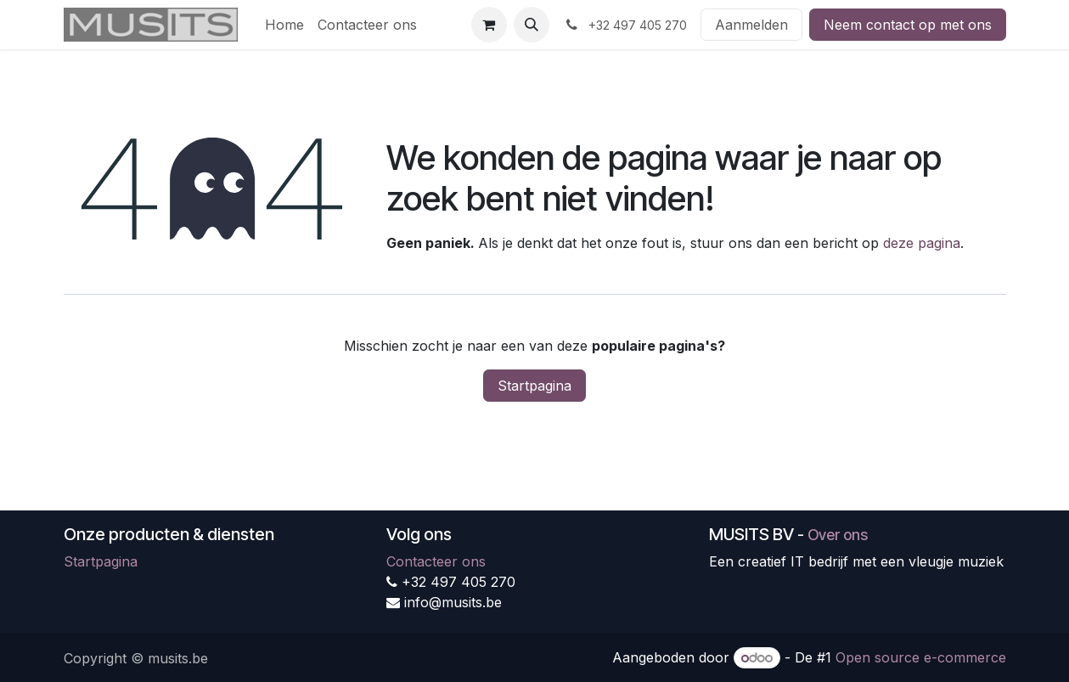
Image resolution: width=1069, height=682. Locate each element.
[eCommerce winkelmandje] (489, 24)
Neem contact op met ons (908, 24)
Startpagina (534, 385)
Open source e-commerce (921, 657)
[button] (531, 24)
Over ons (837, 535)
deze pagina (921, 242)
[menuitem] (284, 25)
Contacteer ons (436, 561)
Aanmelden (751, 24)
